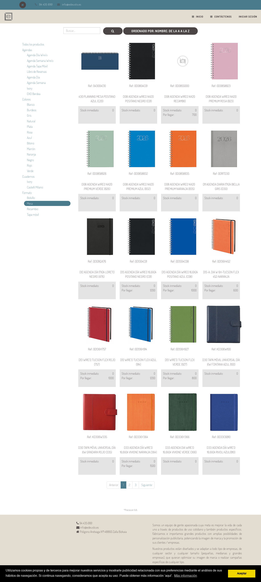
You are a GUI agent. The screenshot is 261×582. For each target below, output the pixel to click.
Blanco (31, 104)
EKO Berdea (33, 94)
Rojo (29, 165)
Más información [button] (185, 576)
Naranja (31, 154)
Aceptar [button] (242, 573)
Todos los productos (33, 44)
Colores (26, 99)
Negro (30, 160)
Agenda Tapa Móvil (37, 66)
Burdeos (31, 110)
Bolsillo (31, 198)
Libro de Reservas (37, 72)
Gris (29, 115)
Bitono (30, 143)
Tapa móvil (33, 214)
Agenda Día (33, 77)
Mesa (30, 203)
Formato (27, 193)
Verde (30, 171)
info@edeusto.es (71, 4)
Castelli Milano (35, 187)
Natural (31, 121)
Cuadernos (28, 176)
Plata (30, 127)
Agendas (27, 50)
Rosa (29, 132)
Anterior (113, 485)
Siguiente (146, 485)
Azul (29, 138)
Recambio (32, 209)
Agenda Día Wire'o (37, 55)
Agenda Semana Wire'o (40, 61)
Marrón (31, 149)
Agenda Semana (36, 83)
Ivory (29, 88)
